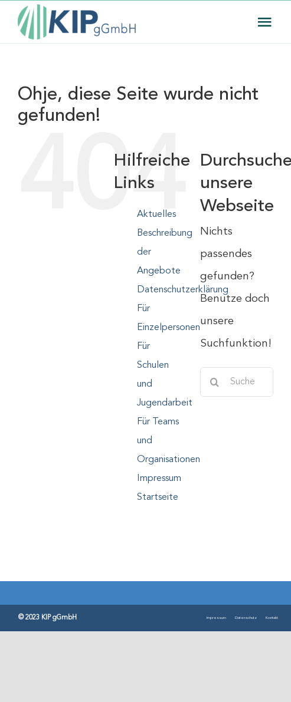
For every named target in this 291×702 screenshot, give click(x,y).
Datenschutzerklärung (182, 290)
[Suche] (215, 382)
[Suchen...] (236, 382)
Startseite (157, 497)
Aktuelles (156, 214)
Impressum (159, 478)
